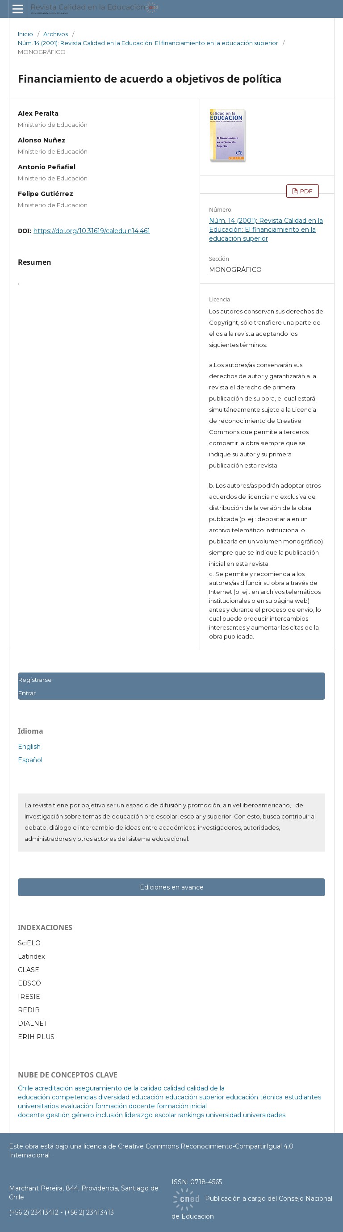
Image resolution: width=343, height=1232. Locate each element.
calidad (174, 1088)
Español (30, 760)
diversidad (114, 1097)
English (29, 747)
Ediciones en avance (172, 887)
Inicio (25, 34)
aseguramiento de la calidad (118, 1088)
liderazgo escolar (150, 1115)
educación (147, 1097)
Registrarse (35, 679)
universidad (223, 1115)
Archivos (55, 34)
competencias (74, 1097)
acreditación (54, 1088)
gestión (58, 1115)
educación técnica (254, 1097)
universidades (264, 1115)
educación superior (194, 1097)
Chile (25, 1088)
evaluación (76, 1106)
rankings (191, 1115)
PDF (306, 191)
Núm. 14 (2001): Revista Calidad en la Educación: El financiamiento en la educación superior (148, 42)
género (82, 1115)
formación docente (125, 1106)
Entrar (27, 693)
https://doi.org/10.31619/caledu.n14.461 (91, 231)
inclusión (109, 1115)
